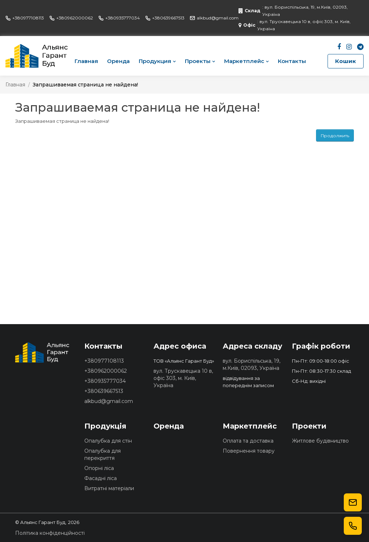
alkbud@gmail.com (214, 18)
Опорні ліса (99, 468)
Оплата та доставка (248, 441)
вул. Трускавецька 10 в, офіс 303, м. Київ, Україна (183, 378)
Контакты (292, 61)
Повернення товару (249, 451)
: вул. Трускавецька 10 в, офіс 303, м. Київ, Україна (295, 25)
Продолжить (335, 135)
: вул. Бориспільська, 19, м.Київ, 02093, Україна (293, 10)
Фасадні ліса (100, 478)
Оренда (118, 61)
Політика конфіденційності (50, 533)
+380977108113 (24, 18)
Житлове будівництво (320, 441)
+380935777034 (119, 18)
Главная (86, 61)
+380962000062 (71, 18)
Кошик (345, 61)
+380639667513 (164, 18)
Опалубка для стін (108, 441)
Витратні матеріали (109, 488)
